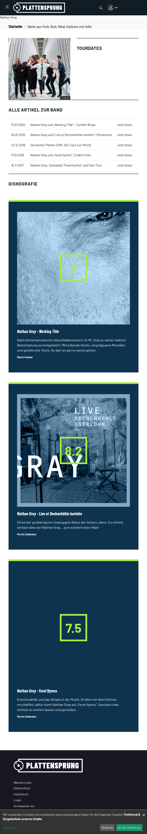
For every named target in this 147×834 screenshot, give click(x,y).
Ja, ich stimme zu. (129, 827)
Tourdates (89, 48)
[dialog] (73, 822)
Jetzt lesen (124, 125)
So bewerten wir (24, 806)
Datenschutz (22, 788)
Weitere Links (22, 782)
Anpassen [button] (9, 827)
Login (17, 800)
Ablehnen (107, 827)
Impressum (21, 794)
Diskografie (23, 183)
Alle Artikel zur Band (36, 109)
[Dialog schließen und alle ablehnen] (144, 812)
